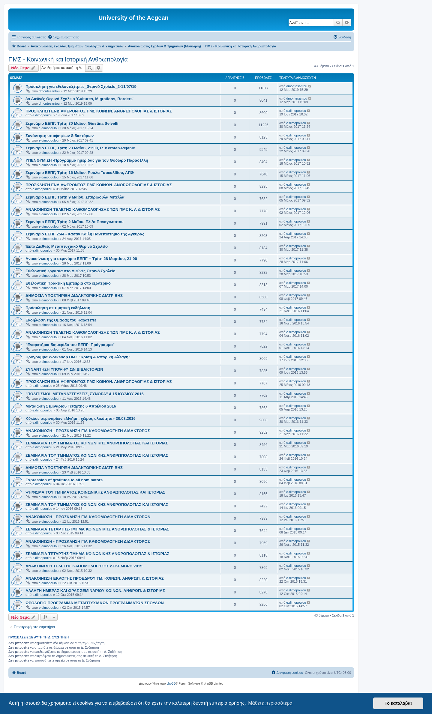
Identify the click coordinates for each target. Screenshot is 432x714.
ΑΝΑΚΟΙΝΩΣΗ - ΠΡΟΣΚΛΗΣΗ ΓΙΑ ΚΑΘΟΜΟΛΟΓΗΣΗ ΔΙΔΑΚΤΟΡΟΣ (88, 431)
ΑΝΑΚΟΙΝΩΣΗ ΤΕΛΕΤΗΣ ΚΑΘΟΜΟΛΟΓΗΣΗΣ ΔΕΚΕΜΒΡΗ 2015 (84, 566)
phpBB (171, 683)
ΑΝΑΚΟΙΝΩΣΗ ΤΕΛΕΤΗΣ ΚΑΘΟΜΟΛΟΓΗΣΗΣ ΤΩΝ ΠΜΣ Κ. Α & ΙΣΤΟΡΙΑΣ (93, 209)
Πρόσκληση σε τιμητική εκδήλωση (58, 308)
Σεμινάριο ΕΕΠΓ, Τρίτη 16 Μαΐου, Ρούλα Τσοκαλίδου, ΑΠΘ (80, 172)
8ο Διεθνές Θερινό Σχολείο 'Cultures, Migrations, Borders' (80, 99)
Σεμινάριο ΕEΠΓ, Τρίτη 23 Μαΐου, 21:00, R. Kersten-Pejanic (80, 148)
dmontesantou (49, 91)
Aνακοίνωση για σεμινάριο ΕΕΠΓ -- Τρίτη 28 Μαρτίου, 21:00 (81, 258)
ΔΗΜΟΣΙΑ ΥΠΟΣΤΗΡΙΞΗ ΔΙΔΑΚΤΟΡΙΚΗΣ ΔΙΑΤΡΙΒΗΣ (74, 295)
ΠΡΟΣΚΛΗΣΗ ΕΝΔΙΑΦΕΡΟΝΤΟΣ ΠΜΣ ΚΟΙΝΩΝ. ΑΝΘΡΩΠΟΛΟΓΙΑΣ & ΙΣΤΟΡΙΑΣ (99, 111)
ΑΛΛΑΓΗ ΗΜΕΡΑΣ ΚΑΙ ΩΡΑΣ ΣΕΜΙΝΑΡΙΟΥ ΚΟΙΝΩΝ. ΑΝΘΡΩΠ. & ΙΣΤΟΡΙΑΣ (95, 590)
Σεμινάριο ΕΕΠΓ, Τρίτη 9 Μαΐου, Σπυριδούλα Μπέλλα (75, 197)
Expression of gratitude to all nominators (64, 480)
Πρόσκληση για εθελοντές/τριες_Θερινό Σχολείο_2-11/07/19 (81, 86)
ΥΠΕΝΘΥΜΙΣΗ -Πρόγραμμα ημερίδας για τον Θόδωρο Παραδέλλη (87, 160)
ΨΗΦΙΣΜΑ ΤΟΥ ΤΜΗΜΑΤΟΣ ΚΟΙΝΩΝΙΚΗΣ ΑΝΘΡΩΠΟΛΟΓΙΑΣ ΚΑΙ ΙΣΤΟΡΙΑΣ (95, 492)
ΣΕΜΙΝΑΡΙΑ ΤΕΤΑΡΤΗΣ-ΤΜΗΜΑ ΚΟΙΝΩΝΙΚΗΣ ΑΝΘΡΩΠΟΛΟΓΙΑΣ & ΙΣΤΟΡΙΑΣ (97, 529)
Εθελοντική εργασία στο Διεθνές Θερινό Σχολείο (71, 271)
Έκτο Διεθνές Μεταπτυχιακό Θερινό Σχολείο (67, 246)
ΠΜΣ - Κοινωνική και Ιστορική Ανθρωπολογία (68, 59)
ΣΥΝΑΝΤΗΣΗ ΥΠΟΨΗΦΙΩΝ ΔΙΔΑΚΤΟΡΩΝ (64, 369)
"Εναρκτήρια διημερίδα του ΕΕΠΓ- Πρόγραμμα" (70, 344)
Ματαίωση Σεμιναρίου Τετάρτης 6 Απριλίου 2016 (71, 406)
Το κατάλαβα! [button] (398, 703)
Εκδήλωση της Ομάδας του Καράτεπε (61, 320)
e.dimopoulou (42, 115)
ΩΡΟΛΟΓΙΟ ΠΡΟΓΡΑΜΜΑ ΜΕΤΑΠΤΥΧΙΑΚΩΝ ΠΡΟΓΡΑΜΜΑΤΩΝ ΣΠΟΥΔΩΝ (95, 603)
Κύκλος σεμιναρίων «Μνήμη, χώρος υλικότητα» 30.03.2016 (81, 418)
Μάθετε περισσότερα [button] (270, 703)
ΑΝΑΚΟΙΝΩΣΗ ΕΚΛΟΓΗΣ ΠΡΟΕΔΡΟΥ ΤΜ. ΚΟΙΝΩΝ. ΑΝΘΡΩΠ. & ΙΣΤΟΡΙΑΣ (95, 578)
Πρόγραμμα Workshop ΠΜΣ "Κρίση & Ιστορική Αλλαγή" (78, 357)
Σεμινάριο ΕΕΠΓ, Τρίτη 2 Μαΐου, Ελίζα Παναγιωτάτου (75, 222)
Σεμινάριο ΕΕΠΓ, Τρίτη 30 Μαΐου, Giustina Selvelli (72, 123)
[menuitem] (63, 37)
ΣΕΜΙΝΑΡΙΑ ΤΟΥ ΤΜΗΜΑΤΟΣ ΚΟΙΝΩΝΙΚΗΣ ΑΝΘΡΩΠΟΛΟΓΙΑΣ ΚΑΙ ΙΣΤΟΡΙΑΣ (97, 443)
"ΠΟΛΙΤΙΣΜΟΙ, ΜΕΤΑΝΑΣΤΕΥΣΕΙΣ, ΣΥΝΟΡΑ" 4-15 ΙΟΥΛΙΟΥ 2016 (85, 394)
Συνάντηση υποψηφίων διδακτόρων (60, 135)
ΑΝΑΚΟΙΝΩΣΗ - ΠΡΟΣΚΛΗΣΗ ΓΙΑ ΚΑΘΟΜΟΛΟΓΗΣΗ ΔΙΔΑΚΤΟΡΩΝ (88, 517)
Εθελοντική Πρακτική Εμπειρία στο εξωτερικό (68, 283)
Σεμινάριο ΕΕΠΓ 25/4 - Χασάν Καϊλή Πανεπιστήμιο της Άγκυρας (85, 234)
